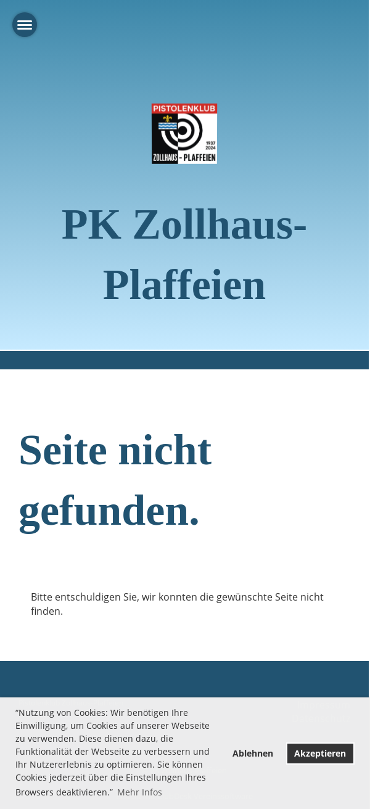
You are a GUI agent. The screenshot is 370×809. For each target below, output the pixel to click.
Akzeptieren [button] (320, 753)
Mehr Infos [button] (139, 792)
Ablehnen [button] (252, 753)
